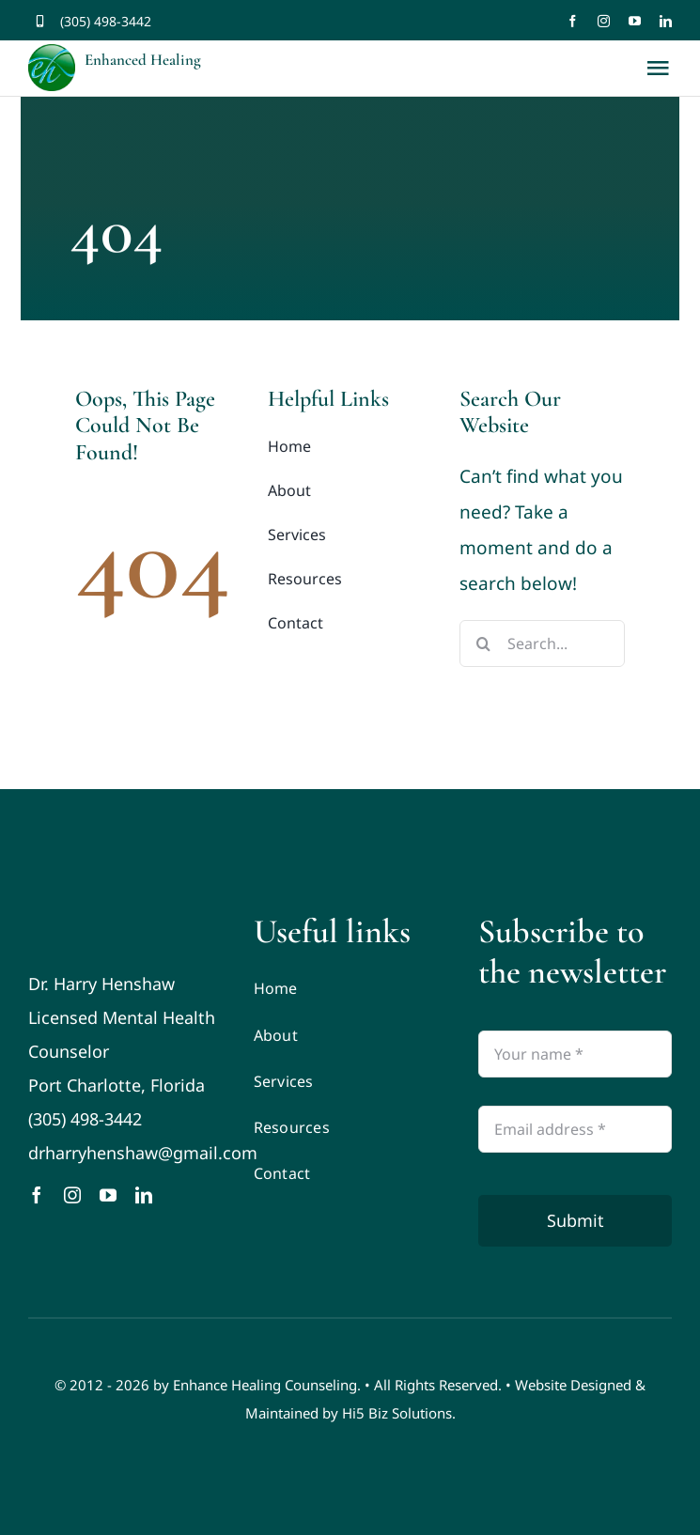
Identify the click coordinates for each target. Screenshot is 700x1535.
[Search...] (542, 643)
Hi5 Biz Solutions (397, 1412)
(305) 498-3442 (105, 21)
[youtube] (635, 21)
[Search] (482, 643)
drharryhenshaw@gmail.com (142, 1152)
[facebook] (573, 21)
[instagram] (604, 21)
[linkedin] (666, 21)
